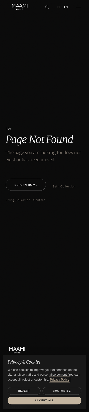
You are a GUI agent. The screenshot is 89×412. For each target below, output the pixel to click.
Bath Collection (64, 186)
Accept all (44, 400)
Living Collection (18, 200)
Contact (39, 200)
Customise (62, 391)
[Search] (47, 7)
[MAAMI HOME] (20, 350)
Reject (24, 391)
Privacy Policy (59, 379)
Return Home (25, 184)
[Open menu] (78, 7)
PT (59, 7)
